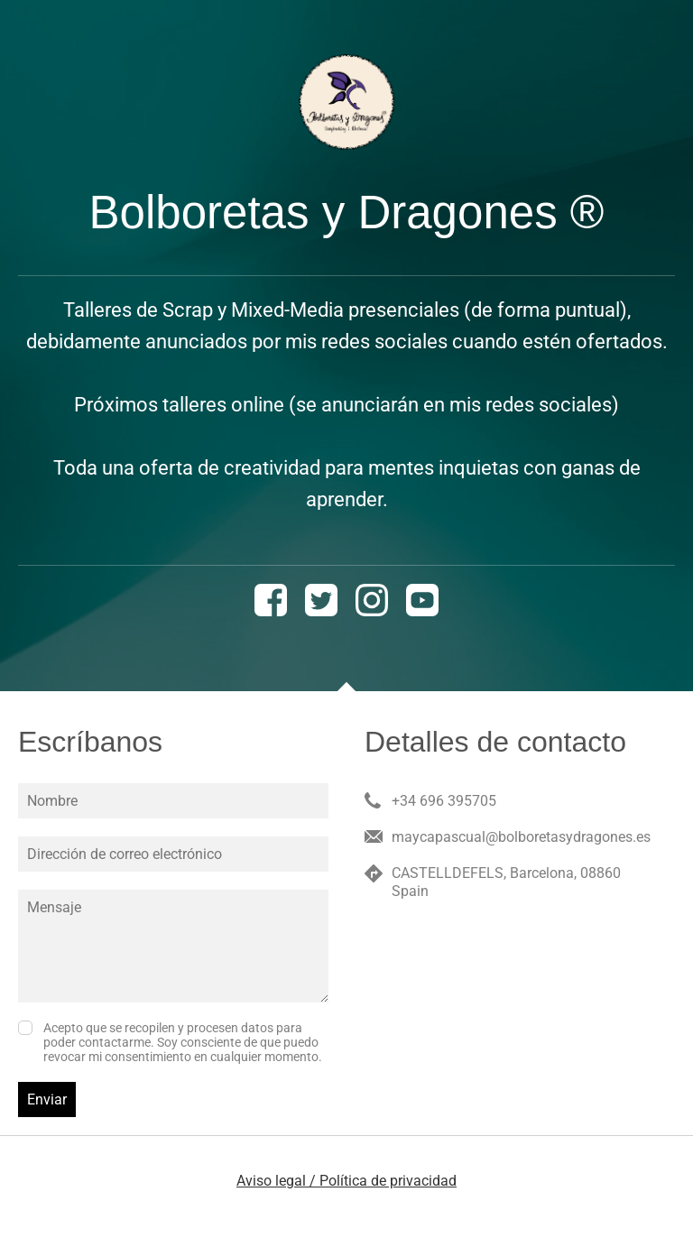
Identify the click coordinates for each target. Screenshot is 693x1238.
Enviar (47, 1099)
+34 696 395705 (444, 800)
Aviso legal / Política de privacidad (346, 1180)
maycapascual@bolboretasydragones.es (521, 836)
